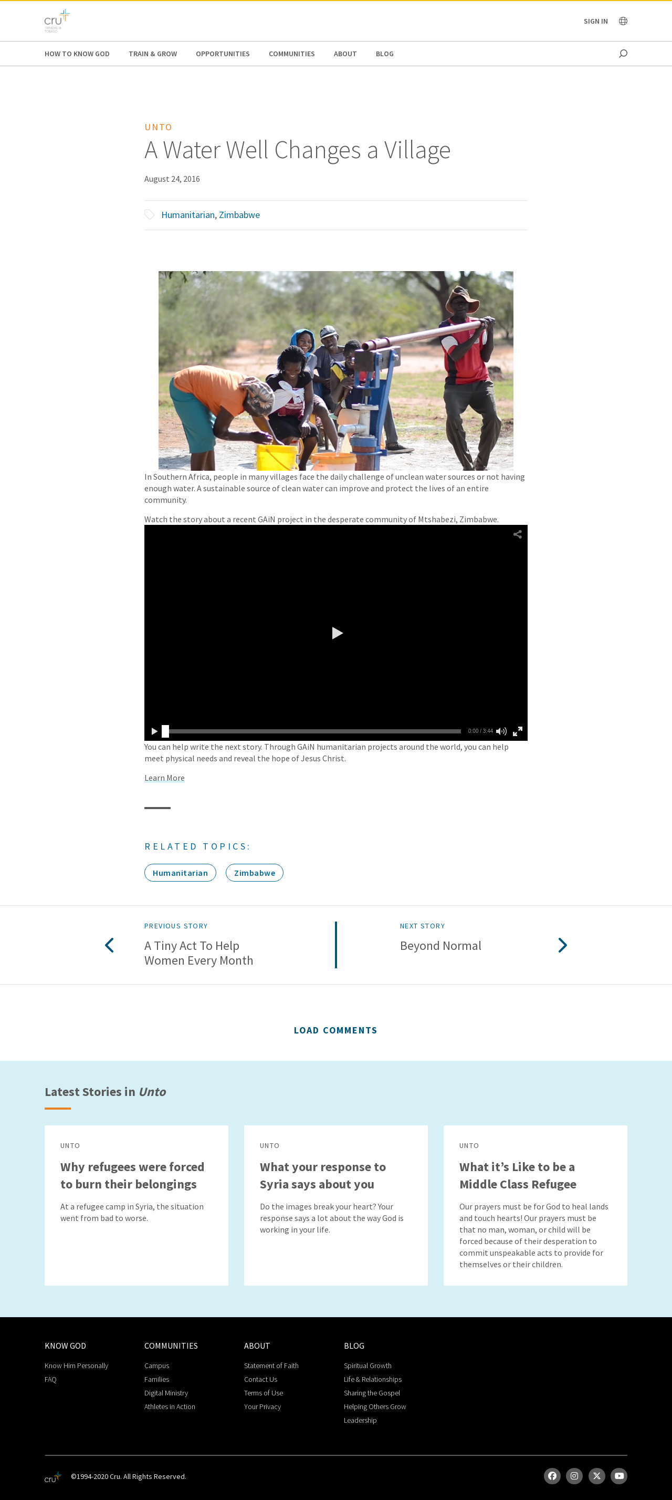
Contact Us (260, 1379)
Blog (385, 53)
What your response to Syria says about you (323, 1175)
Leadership (360, 1420)
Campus (156, 1365)
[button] (336, 633)
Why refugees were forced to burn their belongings (132, 1175)
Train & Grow (153, 53)
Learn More (164, 777)
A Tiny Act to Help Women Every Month (199, 953)
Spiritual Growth (368, 1365)
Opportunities (223, 53)
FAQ (51, 1379)
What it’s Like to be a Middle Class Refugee (517, 1175)
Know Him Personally (76, 1365)
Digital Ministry (166, 1393)
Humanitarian (188, 215)
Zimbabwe (239, 215)
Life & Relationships (373, 1379)
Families (156, 1379)
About (345, 53)
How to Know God (77, 53)
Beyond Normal (440, 946)
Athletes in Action (169, 1406)
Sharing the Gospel (372, 1393)
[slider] (165, 731)
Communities (292, 53)
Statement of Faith (271, 1365)
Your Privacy (262, 1406)
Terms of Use (263, 1393)
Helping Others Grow (375, 1406)
